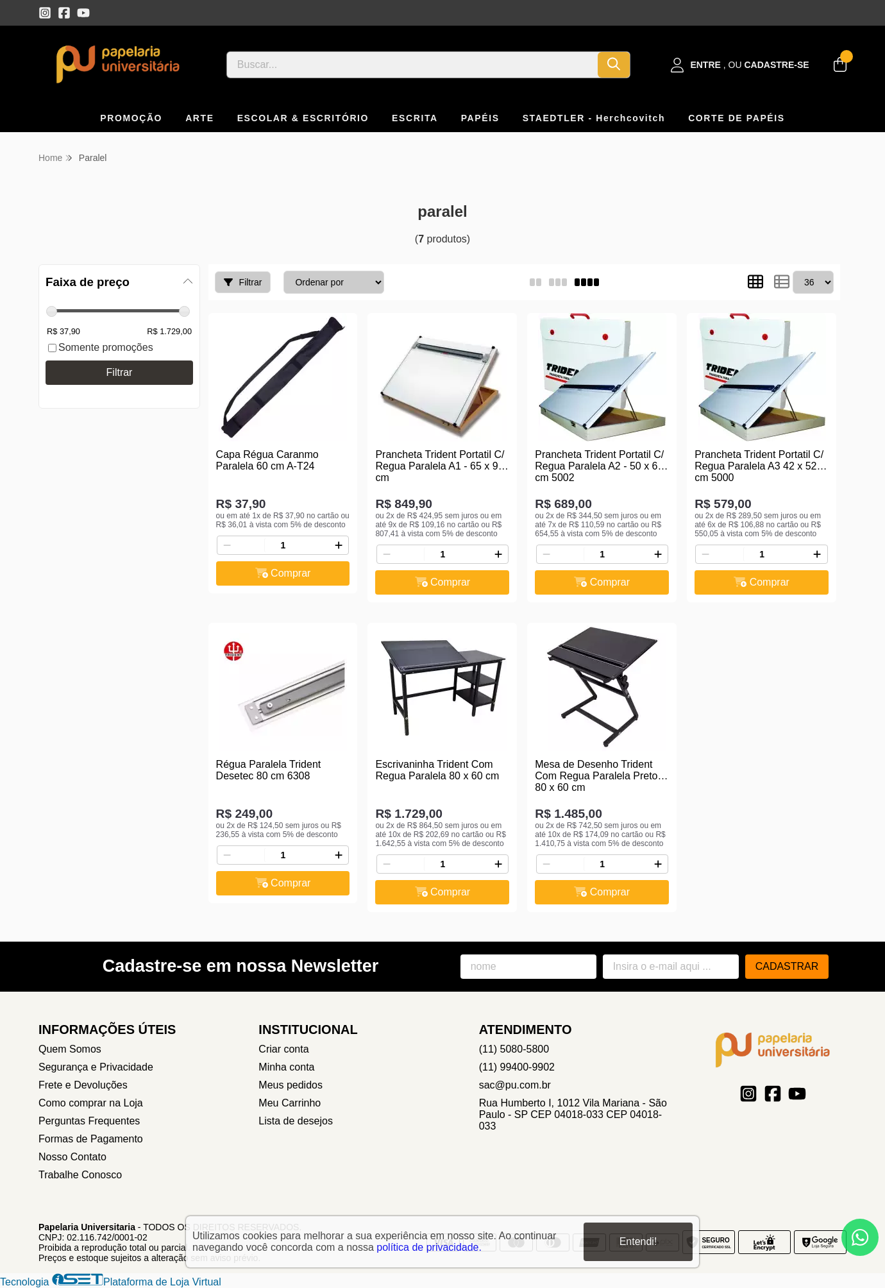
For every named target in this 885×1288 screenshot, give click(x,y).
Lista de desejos (295, 1120)
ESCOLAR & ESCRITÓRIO (303, 118)
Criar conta (283, 1049)
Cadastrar (787, 966)
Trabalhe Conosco (80, 1174)
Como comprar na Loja (90, 1102)
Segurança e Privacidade (95, 1067)
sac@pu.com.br (515, 1085)
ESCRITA (415, 118)
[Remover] (227, 545)
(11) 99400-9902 (517, 1067)
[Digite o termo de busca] (412, 65)
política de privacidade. (429, 1247)
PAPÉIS (480, 118)
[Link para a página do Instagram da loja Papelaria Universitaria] (44, 12)
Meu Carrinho (289, 1102)
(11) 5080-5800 (514, 1049)
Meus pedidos (290, 1085)
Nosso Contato (72, 1156)
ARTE (199, 118)
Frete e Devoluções (83, 1085)
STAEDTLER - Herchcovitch (594, 118)
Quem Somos (69, 1049)
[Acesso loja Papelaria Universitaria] (740, 65)
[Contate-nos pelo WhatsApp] (860, 1237)
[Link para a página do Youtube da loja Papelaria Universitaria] (83, 12)
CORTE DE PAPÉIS (736, 118)
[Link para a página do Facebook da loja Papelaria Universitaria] (64, 12)
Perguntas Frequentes (89, 1120)
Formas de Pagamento (90, 1138)
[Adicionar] (338, 545)
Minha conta (286, 1067)
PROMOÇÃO (131, 118)
